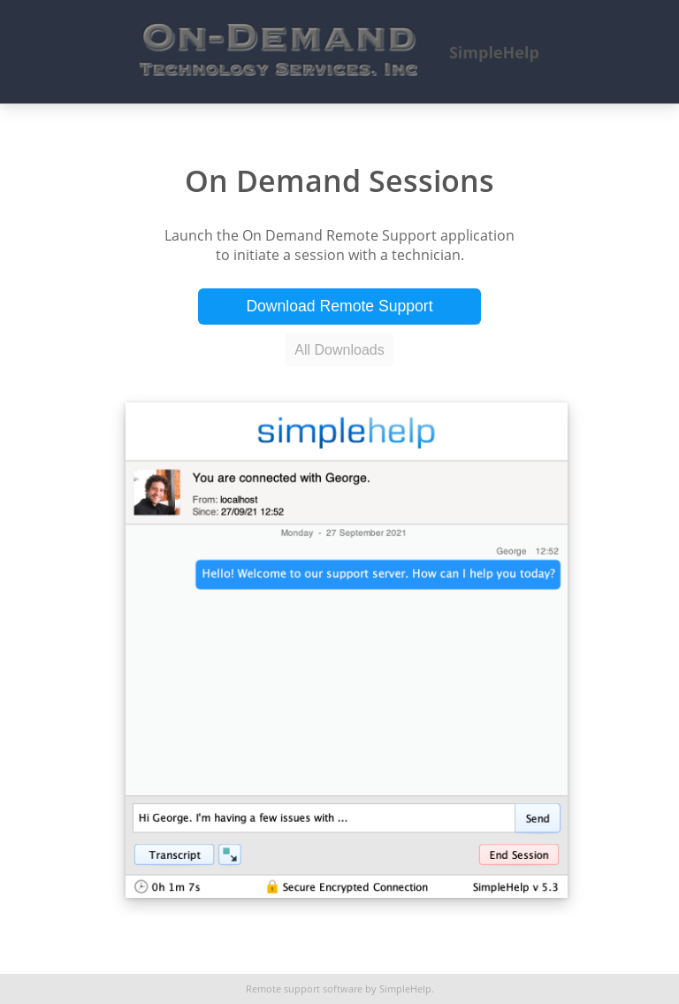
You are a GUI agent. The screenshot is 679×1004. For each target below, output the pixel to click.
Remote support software (304, 989)
